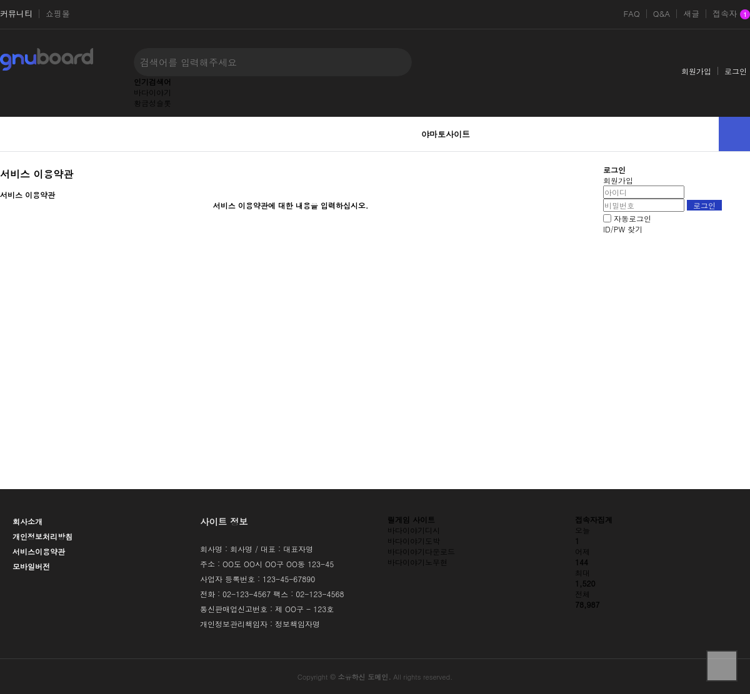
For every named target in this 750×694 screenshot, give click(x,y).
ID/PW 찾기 (622, 229)
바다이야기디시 (414, 530)
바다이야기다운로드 (421, 551)
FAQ (631, 13)
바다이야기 (152, 92)
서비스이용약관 (38, 551)
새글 (691, 13)
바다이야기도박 (414, 540)
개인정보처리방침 (42, 536)
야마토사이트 (445, 134)
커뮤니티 (16, 13)
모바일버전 (31, 566)
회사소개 (27, 521)
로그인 (735, 71)
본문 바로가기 (0, 0)
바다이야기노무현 (418, 562)
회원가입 (696, 71)
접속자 (731, 14)
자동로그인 (632, 218)
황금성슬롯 (152, 102)
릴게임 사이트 (411, 519)
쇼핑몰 (58, 13)
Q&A (662, 13)
